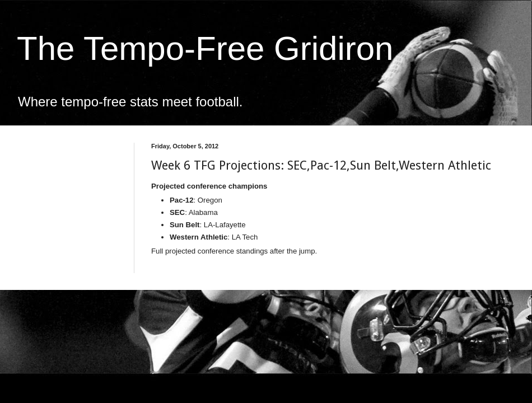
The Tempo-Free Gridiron (205, 48)
